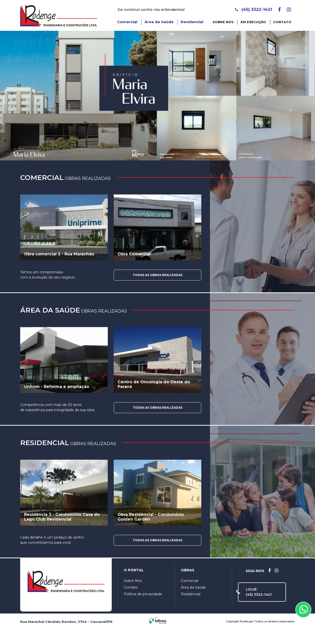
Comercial (127, 21)
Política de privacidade (143, 594)
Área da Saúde (158, 21)
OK (285, 618)
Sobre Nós (223, 22)
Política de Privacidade (158, 616)
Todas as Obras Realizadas (157, 275)
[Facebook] (279, 10)
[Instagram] (289, 10)
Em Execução (253, 22)
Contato (282, 22)
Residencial (192, 21)
